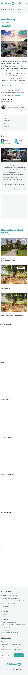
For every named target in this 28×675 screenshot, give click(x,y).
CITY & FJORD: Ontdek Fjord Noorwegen (14, 625)
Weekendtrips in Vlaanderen (11, 632)
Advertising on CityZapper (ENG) (12, 598)
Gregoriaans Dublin (5, 512)
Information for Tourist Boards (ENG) (13, 601)
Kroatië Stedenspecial (9, 630)
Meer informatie (19, 188)
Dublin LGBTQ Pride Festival (8, 475)
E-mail (18, 143)
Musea (24, 9)
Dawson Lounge (4, 399)
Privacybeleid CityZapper (9, 622)
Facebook (6, 140)
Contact (5, 617)
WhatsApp (6, 143)
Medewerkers (6, 606)
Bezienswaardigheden (15, 9)
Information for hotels (9, 603)
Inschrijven (19, 655)
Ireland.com (17, 95)
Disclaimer (5, 619)
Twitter (19, 140)
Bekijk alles (4, 235)
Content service (7, 609)
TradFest (2, 362)
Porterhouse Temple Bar (7, 437)
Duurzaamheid (7, 627)
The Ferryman (4, 550)
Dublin (3, 9)
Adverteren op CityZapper (10, 595)
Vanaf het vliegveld (5, 324)
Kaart (22, 33)
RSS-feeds (5, 611)
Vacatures (5, 614)
